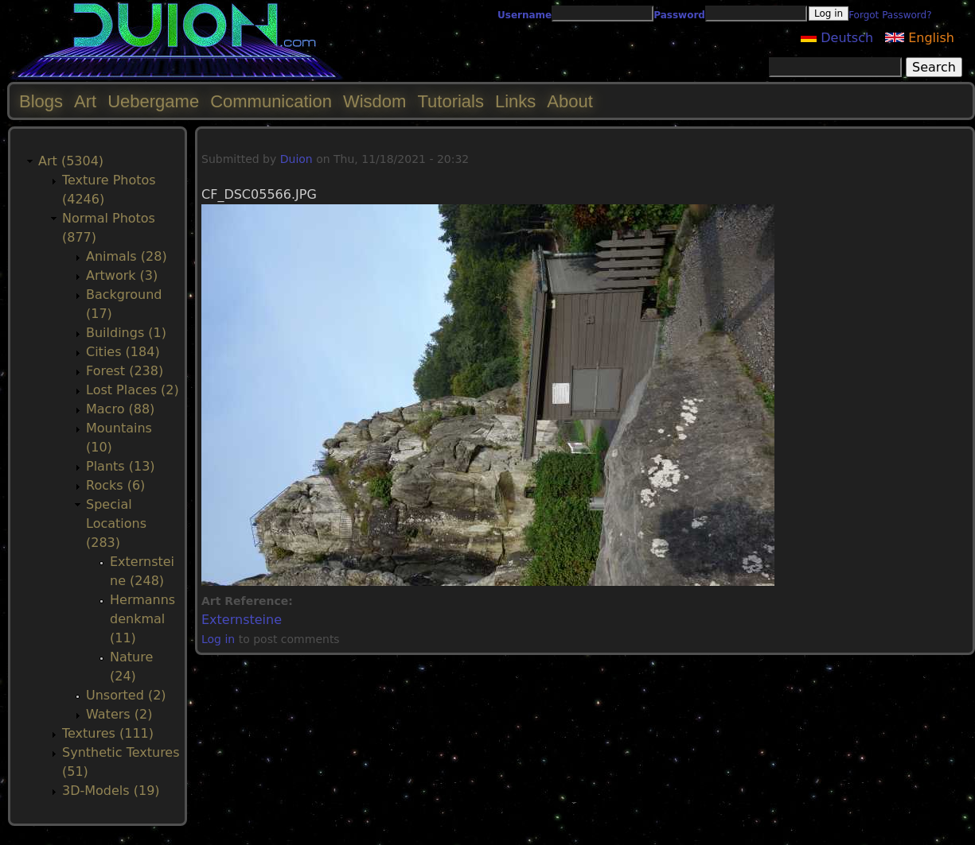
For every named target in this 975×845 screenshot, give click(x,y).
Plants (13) (120, 466)
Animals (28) (126, 256)
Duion (296, 159)
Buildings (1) (126, 332)
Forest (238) (124, 370)
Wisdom (374, 101)
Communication (271, 101)
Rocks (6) (115, 485)
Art (85, 101)
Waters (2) (119, 714)
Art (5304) (70, 161)
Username (524, 15)
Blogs (41, 101)
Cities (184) (123, 351)
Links (515, 101)
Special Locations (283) (116, 523)
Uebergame (153, 101)
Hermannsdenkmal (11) (142, 618)
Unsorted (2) (126, 695)
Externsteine (241, 619)
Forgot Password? (889, 15)
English (919, 37)
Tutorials (450, 101)
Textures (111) (108, 733)
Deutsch (837, 37)
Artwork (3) (122, 275)
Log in (218, 639)
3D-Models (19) (111, 790)
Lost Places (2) (132, 389)
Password (679, 15)
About (570, 101)
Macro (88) (120, 409)
